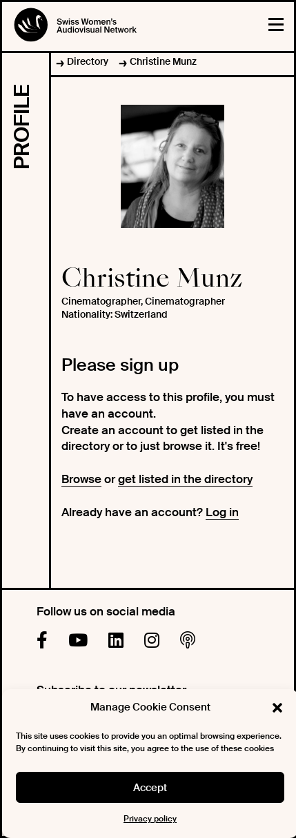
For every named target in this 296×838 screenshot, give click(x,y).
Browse (81, 479)
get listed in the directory (185, 479)
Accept (150, 788)
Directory (87, 61)
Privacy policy (150, 818)
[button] (277, 708)
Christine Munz (163, 61)
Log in (222, 512)
